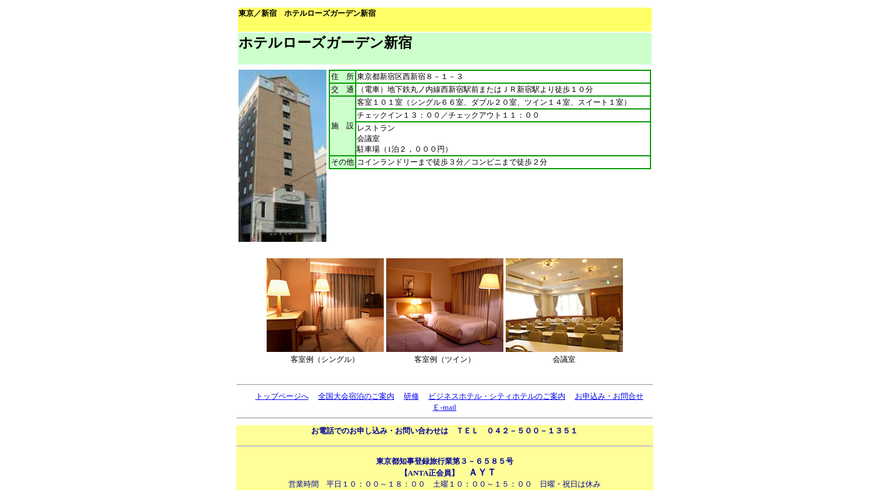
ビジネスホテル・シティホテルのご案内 (497, 396)
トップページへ (282, 396)
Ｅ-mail (444, 407)
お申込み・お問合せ (609, 396)
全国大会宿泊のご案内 (356, 396)
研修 (411, 396)
